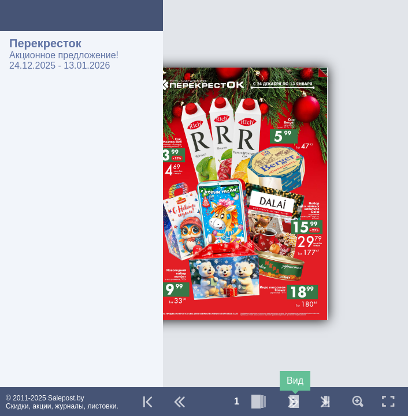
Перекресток (45, 43)
